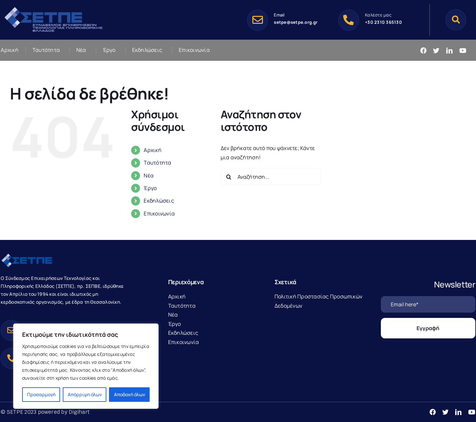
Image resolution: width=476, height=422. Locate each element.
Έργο (150, 188)
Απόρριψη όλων (85, 394)
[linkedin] (449, 50)
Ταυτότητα (157, 162)
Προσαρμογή (41, 394)
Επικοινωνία (159, 213)
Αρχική (152, 150)
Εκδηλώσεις (159, 200)
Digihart (79, 411)
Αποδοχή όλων (129, 394)
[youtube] (462, 50)
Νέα (149, 175)
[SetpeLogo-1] (53, 7)
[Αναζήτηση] (456, 19)
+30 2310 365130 (383, 22)
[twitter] (436, 50)
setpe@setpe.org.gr (295, 22)
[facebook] (423, 50)
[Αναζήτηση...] (270, 177)
